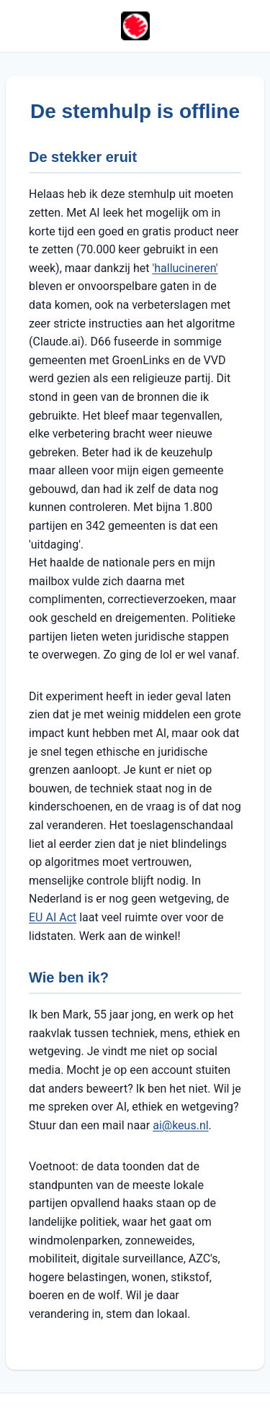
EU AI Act (52, 917)
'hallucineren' (184, 268)
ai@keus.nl (180, 1125)
